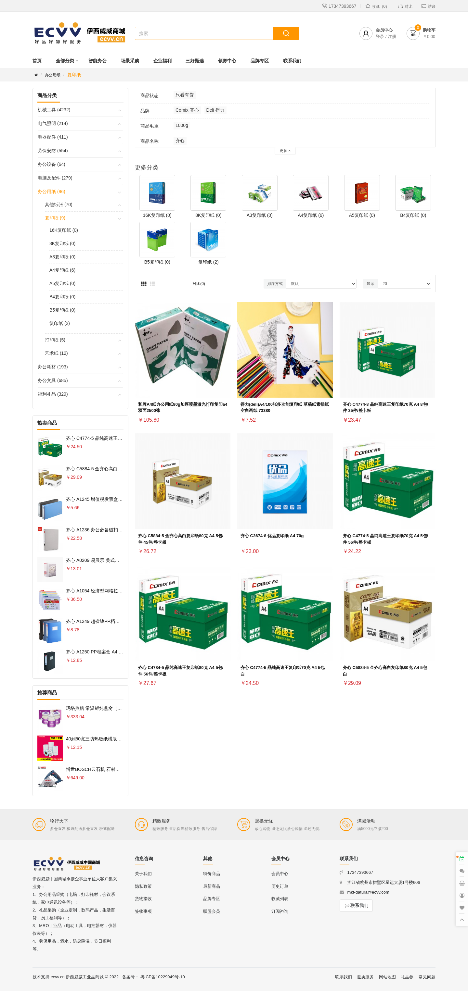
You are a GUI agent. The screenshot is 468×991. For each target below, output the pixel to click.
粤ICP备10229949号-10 (162, 976)
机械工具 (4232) (54, 109)
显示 (370, 283)
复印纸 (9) (55, 217)
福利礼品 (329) (53, 394)
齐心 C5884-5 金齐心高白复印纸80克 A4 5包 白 (114, 468)
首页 (37, 60)
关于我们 (143, 873)
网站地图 (387, 976)
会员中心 (279, 873)
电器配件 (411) (53, 137)
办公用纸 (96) (51, 191)
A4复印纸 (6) (62, 270)
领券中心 (227, 60)
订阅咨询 (279, 911)
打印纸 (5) (55, 339)
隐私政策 (143, 886)
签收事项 (143, 911)
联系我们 (292, 60)
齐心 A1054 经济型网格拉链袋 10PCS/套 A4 (110, 590)
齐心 (180, 140)
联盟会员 (211, 911)
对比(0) (198, 283)
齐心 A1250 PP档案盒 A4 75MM (98, 651)
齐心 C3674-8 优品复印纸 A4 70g (272, 535)
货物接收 (143, 898)
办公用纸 (52, 75)
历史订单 (279, 886)
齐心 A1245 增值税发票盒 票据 (97, 499)
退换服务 (365, 976)
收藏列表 (279, 898)
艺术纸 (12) (56, 353)
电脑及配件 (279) (55, 177)
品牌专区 (260, 60)
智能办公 (97, 60)
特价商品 (211, 873)
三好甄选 (195, 60)
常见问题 (427, 976)
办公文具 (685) (53, 380)
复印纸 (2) (59, 323)
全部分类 (65, 60)
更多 (285, 150)
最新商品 (211, 886)
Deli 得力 (215, 110)
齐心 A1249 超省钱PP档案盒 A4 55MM (105, 621)
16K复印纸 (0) (63, 230)
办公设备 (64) (51, 164)
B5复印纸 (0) (62, 310)
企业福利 (162, 60)
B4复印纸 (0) (62, 296)
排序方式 (275, 283)
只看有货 (185, 94)
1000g (182, 125)
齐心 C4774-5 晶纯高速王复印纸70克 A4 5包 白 (114, 438)
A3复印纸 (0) (62, 256)
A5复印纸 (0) (62, 283)
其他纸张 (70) (58, 204)
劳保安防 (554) (53, 150)
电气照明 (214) (53, 123)
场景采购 (130, 60)
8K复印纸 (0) (62, 243)
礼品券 (407, 976)
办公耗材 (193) (53, 366)
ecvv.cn (58, 976)
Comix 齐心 (187, 110)
